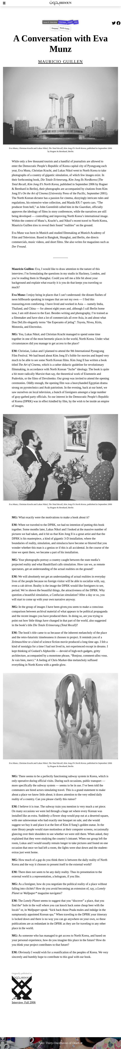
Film (76, 22)
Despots (55, 28)
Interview (62, 22)
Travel (70, 22)
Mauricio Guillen (60, 61)
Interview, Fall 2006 (24, 990)
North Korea (64, 28)
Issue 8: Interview (50, 22)
